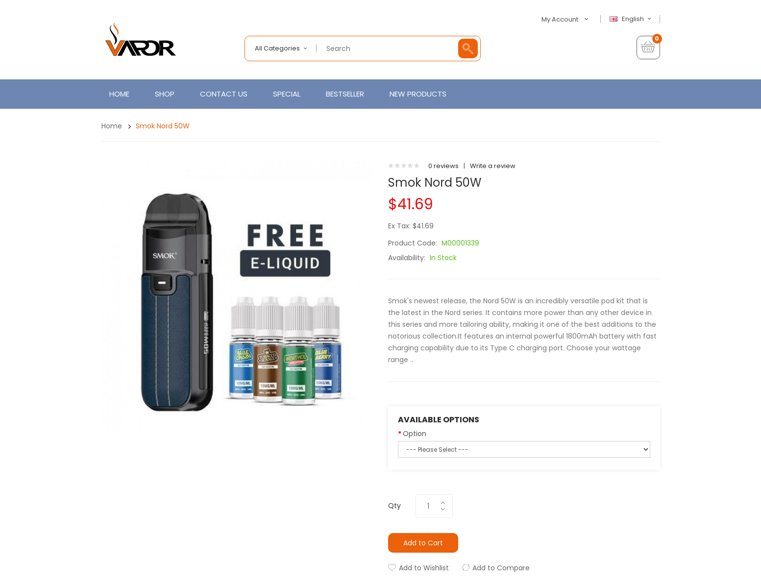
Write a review (493, 166)
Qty (394, 506)
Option (414, 434)
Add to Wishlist (424, 568)
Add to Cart (423, 543)
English (632, 19)
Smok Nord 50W (163, 126)
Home (111, 126)
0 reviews (443, 166)
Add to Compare (501, 568)
